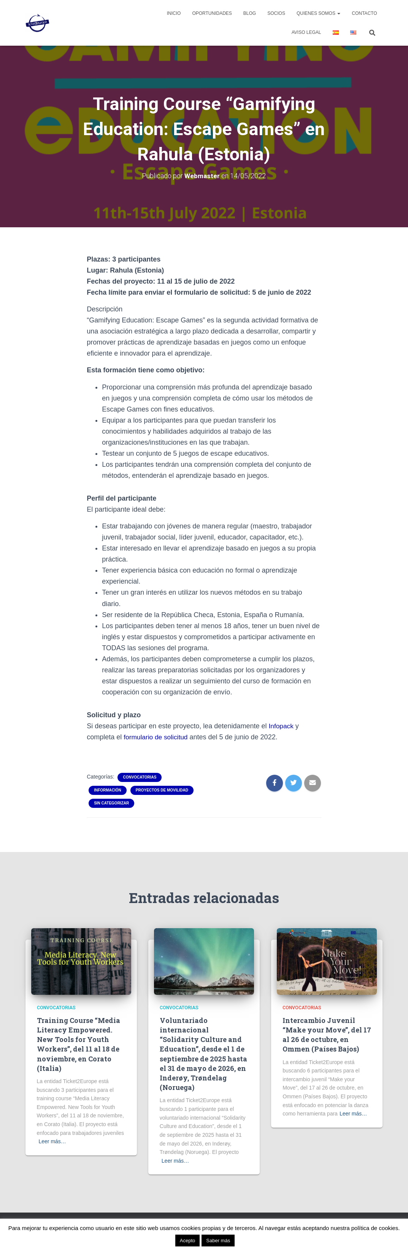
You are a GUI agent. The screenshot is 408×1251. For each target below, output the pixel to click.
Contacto (364, 13)
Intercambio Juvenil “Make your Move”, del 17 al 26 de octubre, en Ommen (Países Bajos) (327, 1035)
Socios (276, 13)
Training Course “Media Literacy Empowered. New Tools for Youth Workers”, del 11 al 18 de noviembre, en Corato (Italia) (78, 1044)
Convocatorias (139, 777)
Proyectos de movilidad (162, 790)
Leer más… (52, 1141)
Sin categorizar (111, 803)
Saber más (218, 1240)
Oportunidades (212, 13)
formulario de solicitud (157, 737)
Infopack (281, 726)
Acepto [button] (187, 1240)
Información (107, 790)
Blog (249, 13)
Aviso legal (306, 32)
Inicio (174, 13)
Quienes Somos (318, 13)
